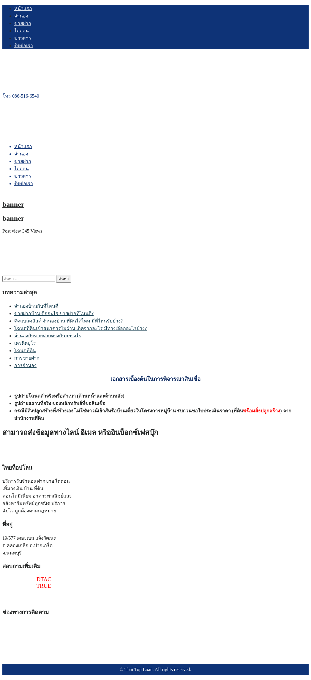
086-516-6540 (19, 579)
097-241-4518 (19, 586)
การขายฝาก (27, 357)
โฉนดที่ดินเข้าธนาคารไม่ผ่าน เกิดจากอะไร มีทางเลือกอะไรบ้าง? (80, 328)
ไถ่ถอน (21, 30)
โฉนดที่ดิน (25, 350)
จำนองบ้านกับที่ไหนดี (36, 306)
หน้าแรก (23, 8)
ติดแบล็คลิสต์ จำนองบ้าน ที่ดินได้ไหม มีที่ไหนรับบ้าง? (68, 320)
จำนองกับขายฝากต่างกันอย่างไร (47, 335)
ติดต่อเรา (23, 45)
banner (13, 204)
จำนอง (21, 15)
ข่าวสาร (22, 38)
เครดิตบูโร (25, 343)
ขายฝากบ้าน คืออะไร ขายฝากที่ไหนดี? (54, 313)
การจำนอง (25, 365)
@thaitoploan (17, 592)
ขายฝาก (22, 23)
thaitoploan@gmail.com (29, 599)
